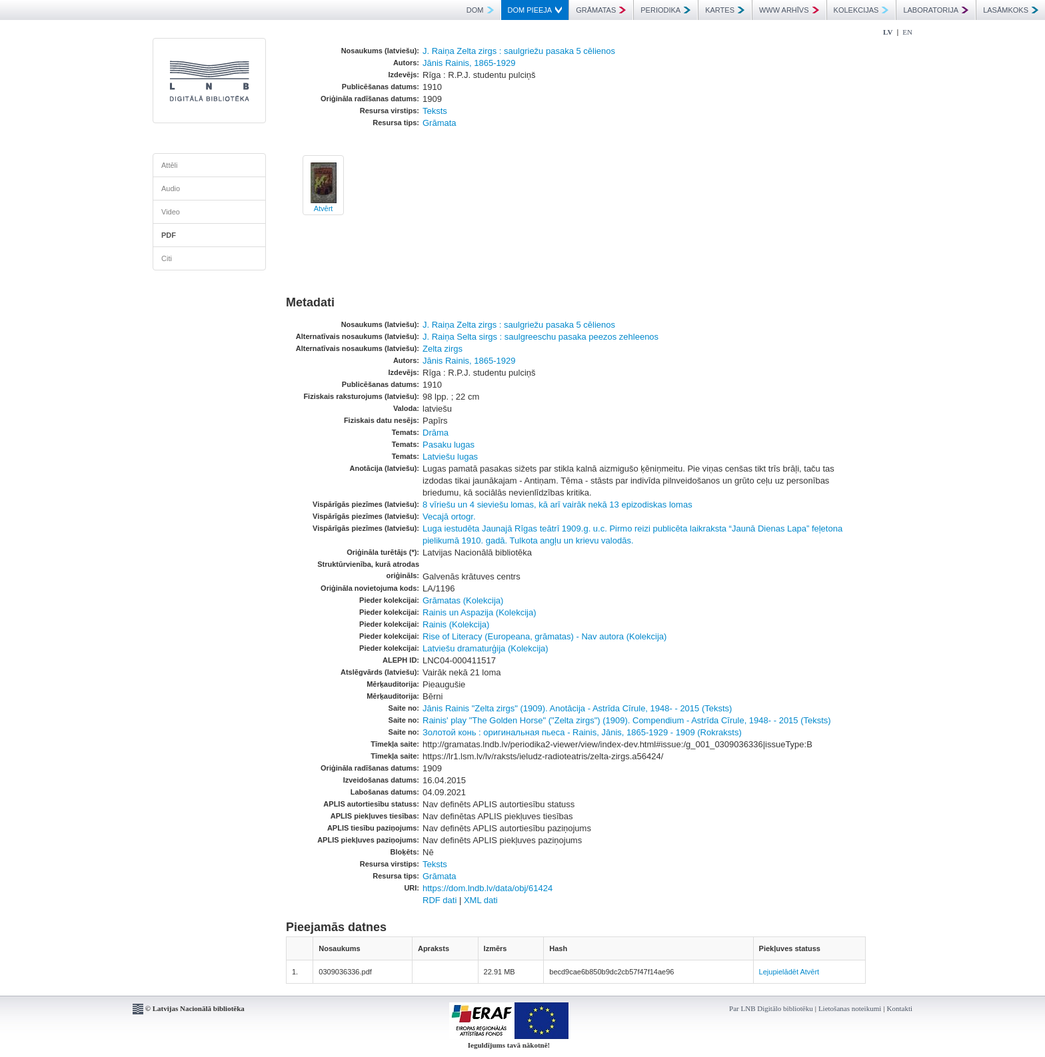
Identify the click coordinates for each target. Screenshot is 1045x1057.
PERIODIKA (665, 10)
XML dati (481, 900)
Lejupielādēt (778, 972)
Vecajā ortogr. (449, 517)
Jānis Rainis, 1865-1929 (469, 63)
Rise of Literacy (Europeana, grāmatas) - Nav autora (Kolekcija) (544, 636)
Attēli (169, 165)
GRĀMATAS (601, 10)
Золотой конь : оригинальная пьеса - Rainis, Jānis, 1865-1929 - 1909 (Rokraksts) (582, 732)
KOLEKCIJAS (861, 10)
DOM (480, 10)
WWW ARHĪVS (789, 10)
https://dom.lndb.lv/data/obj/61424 (487, 888)
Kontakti (900, 1008)
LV (887, 32)
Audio (170, 188)
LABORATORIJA (935, 10)
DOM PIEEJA (535, 10)
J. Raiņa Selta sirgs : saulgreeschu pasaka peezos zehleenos (540, 337)
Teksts (435, 111)
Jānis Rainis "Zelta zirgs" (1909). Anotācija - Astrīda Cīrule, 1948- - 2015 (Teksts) (577, 708)
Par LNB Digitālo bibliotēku (771, 1008)
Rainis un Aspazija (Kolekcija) (479, 612)
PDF (168, 235)
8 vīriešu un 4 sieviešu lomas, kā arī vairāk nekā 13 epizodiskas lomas (557, 505)
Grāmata (440, 123)
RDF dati (440, 900)
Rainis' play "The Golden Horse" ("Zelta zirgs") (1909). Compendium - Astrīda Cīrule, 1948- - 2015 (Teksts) (627, 720)
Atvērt (323, 208)
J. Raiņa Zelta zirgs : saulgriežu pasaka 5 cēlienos (519, 51)
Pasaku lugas (449, 445)
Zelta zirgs (443, 349)
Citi (166, 258)
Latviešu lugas (450, 457)
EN (907, 32)
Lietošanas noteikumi (849, 1008)
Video (170, 212)
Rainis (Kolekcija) (456, 624)
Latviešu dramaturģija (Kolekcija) (485, 648)
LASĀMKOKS (1010, 10)
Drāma (436, 433)
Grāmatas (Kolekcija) (463, 600)
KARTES (724, 10)
